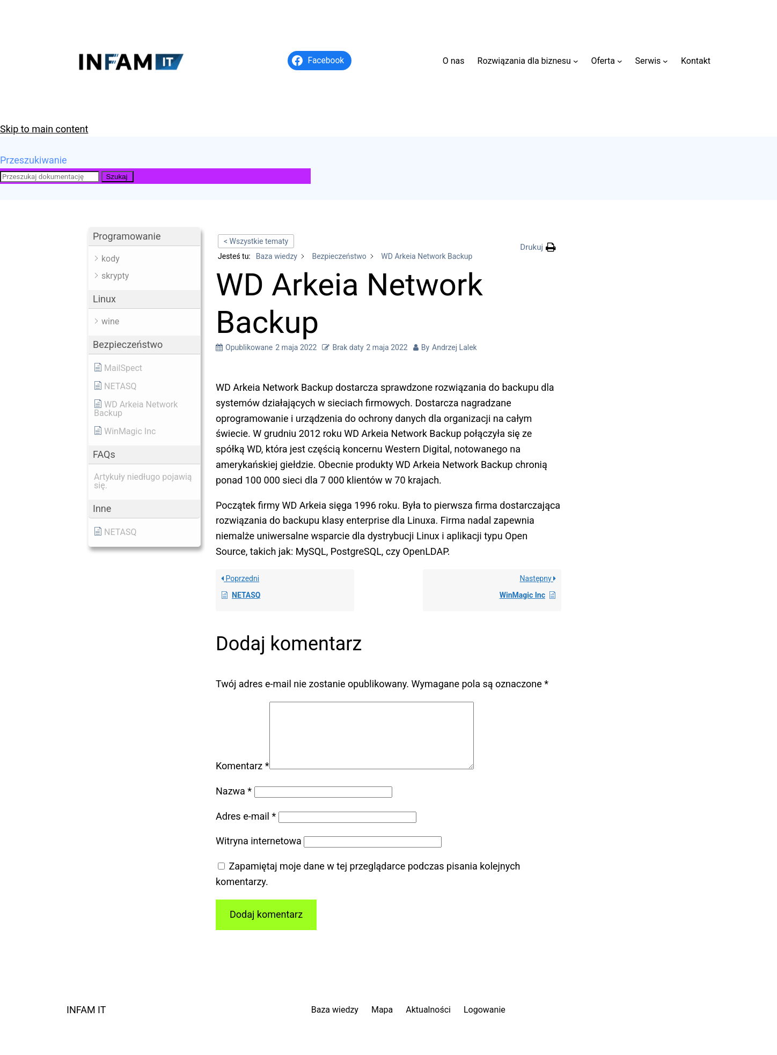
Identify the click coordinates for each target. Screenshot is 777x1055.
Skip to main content (44, 129)
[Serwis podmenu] (665, 61)
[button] (144, 236)
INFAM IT (86, 1022)
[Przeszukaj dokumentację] (49, 176)
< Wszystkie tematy (256, 241)
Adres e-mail (246, 829)
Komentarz (242, 778)
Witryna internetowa (259, 853)
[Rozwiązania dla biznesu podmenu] (575, 61)
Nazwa (234, 803)
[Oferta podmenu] (619, 61)
